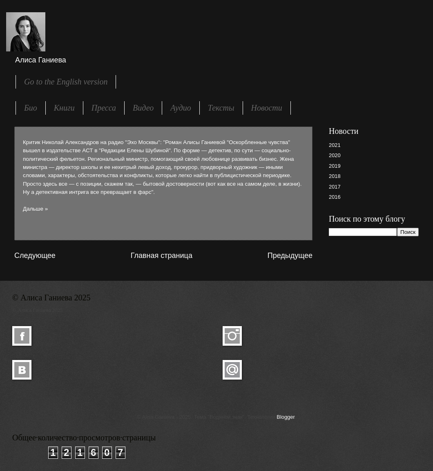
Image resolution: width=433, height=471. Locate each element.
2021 (335, 145)
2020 (335, 155)
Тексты (221, 107)
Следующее (35, 255)
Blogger (286, 417)
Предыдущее (290, 255)
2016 (335, 197)
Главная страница (161, 255)
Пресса (104, 107)
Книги (64, 107)
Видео (143, 107)
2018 (335, 176)
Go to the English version (65, 81)
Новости (266, 107)
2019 (335, 166)
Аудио (180, 107)
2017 (335, 187)
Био (30, 107)
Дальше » (35, 209)
